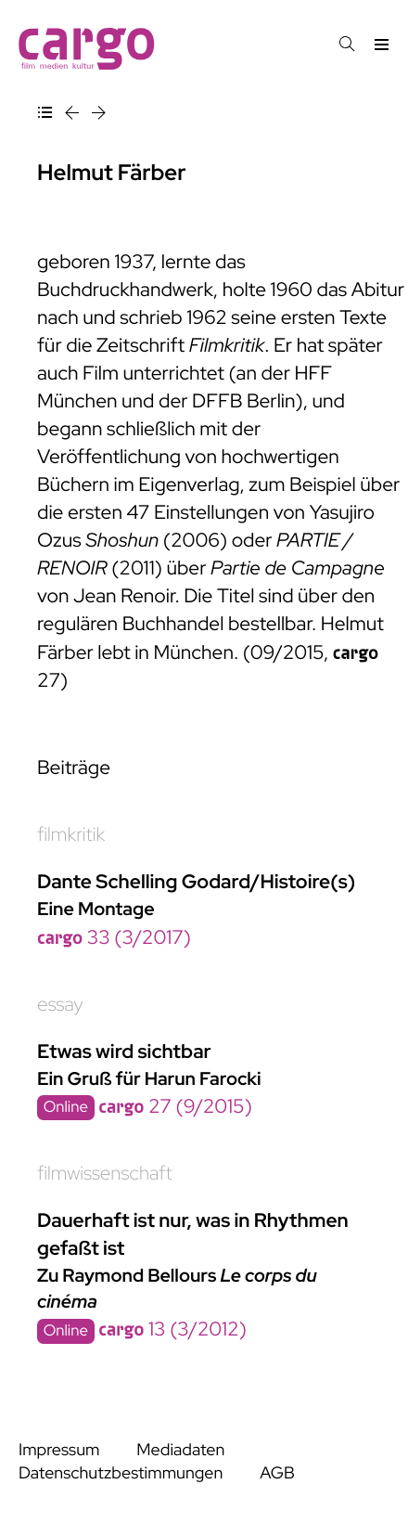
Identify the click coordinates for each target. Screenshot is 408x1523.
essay (60, 1004)
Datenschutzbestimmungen (121, 1473)
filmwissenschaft (104, 1173)
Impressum (59, 1450)
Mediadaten (180, 1450)
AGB (277, 1473)
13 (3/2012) (172, 1329)
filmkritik (71, 834)
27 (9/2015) (175, 1106)
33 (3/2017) (114, 937)
